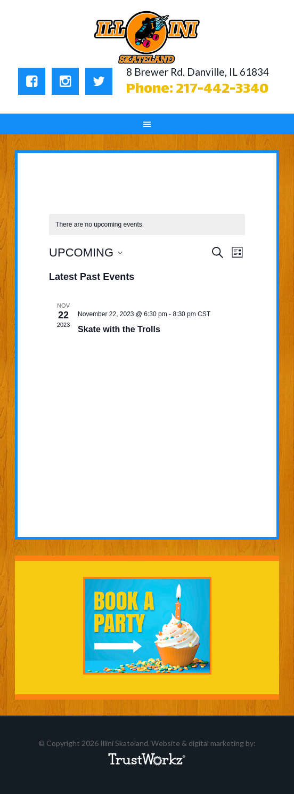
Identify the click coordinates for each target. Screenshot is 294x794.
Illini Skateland (147, 37)
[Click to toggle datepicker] (86, 252)
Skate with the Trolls (119, 329)
